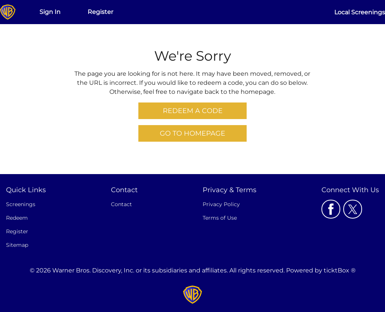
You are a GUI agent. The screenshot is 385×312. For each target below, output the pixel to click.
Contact (121, 204)
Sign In (50, 11)
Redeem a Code (193, 111)
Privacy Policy (221, 204)
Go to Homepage (192, 133)
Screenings (20, 204)
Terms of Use (220, 217)
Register (100, 11)
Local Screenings (359, 12)
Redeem (17, 217)
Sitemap (17, 245)
